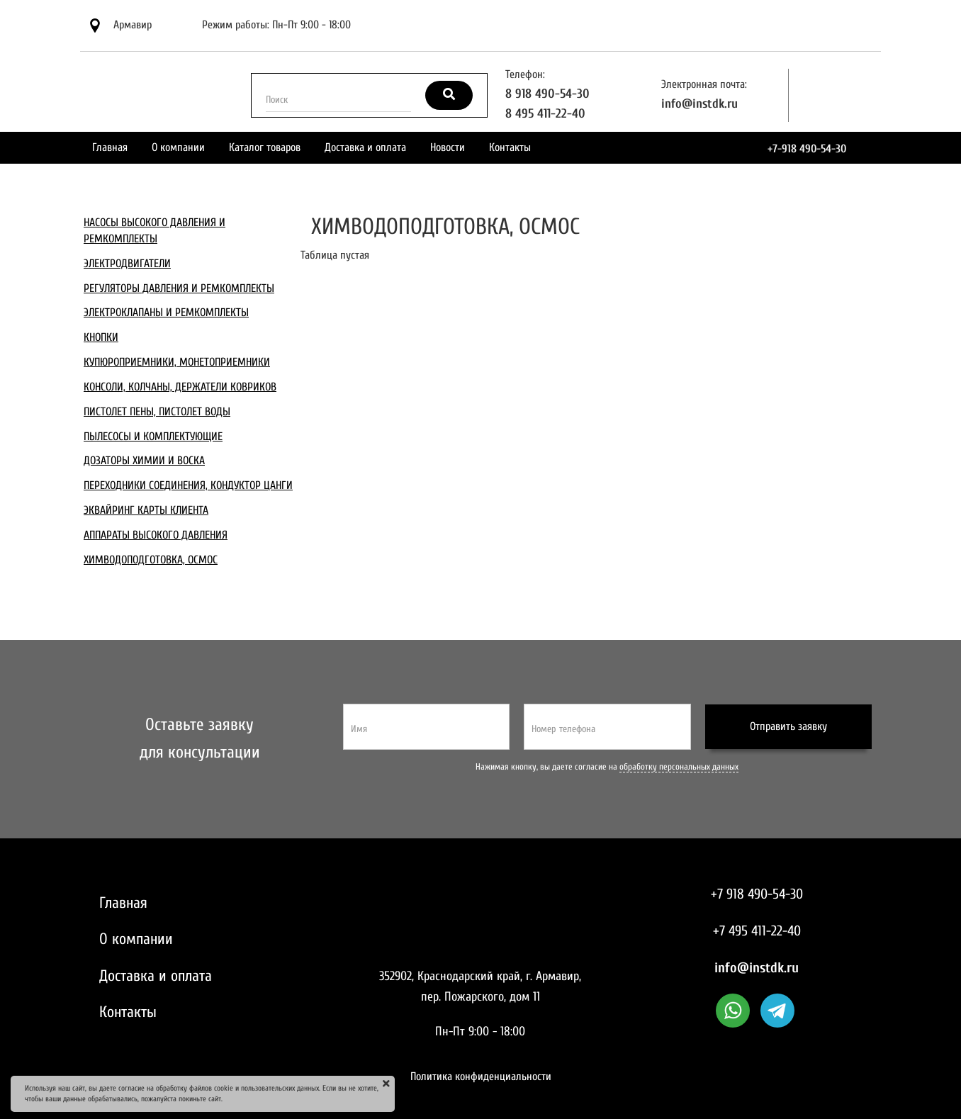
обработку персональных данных (678, 767)
